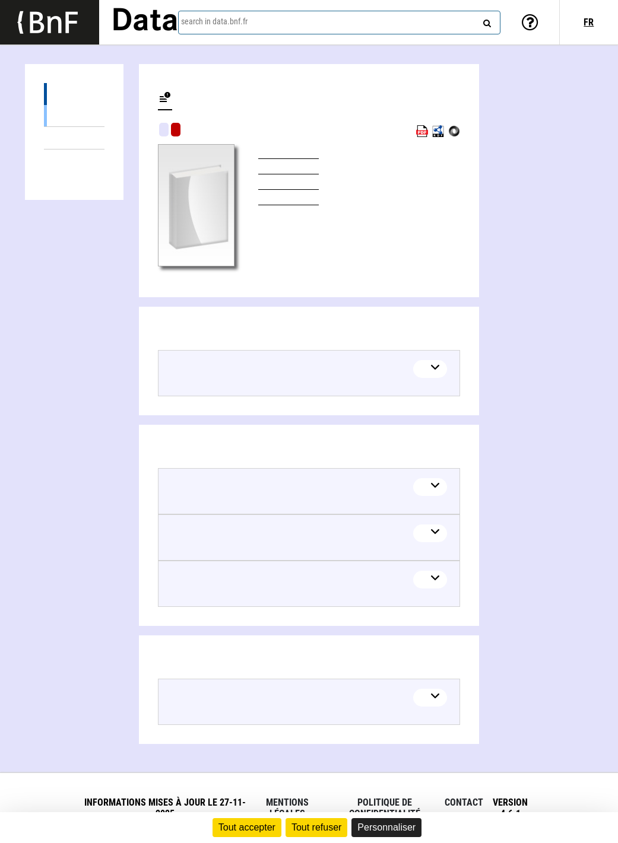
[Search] (486, 21)
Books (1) (74, 115)
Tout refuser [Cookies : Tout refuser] (316, 827)
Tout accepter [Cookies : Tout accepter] (246, 827)
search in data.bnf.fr (214, 21)
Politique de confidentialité (384, 808)
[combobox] (339, 22)
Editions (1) (74, 94)
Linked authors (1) (74, 160)
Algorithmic (175, 129)
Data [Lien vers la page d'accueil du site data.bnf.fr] (145, 22)
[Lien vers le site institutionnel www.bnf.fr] (49, 22)
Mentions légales (287, 808)
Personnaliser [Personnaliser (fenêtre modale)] (386, 827)
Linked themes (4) (74, 138)
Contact (464, 802)
